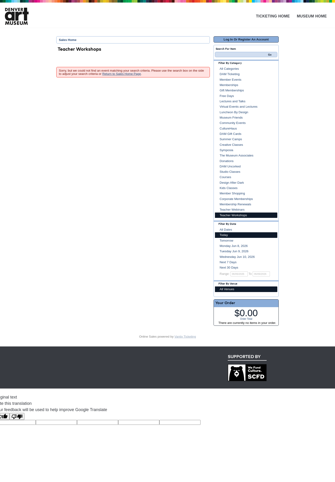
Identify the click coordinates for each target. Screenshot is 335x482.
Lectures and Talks (232, 101)
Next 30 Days (229, 267)
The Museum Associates (236, 155)
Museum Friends (231, 117)
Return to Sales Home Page (121, 74)
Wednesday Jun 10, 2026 (237, 257)
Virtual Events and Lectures (239, 106)
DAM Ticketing (230, 74)
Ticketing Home (273, 16)
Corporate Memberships (236, 199)
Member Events (230, 79)
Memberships (229, 85)
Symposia (226, 150)
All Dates (226, 229)
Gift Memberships (232, 90)
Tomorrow (226, 240)
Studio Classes (230, 171)
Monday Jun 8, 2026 (234, 246)
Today (224, 235)
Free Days (227, 96)
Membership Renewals (235, 204)
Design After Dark (232, 182)
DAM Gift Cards (230, 134)
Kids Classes (229, 188)
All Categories (229, 68)
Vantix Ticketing (185, 336)
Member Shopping (232, 193)
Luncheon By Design (234, 112)
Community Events (233, 123)
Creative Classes (231, 144)
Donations (227, 161)
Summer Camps (231, 139)
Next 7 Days (228, 262)
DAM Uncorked (230, 166)
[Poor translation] (17, 416)
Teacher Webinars (232, 209)
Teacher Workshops (233, 215)
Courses (225, 177)
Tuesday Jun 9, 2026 (234, 251)
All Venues (227, 289)
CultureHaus (228, 128)
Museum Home (312, 16)
